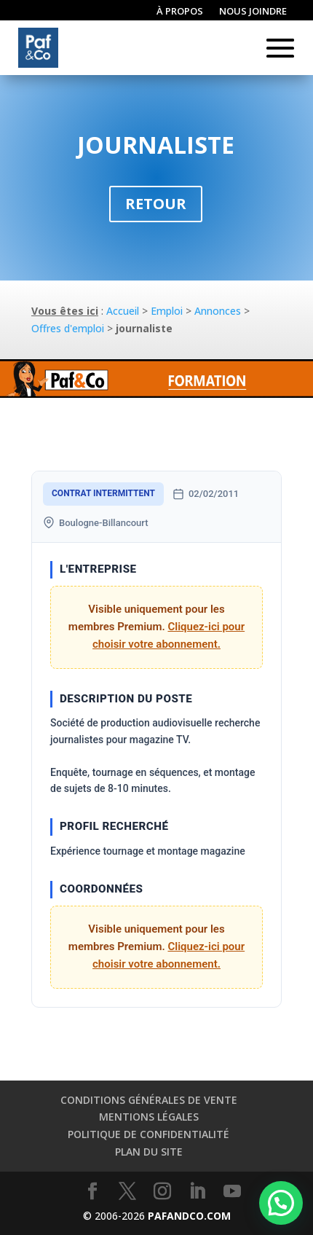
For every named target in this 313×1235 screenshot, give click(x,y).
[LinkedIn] (197, 1192)
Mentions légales (149, 1117)
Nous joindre (253, 11)
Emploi (167, 311)
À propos (179, 11)
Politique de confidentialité (148, 1134)
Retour (155, 203)
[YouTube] (232, 1192)
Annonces (217, 311)
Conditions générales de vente (148, 1100)
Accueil (122, 311)
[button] (281, 1203)
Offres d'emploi (67, 328)
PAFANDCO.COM (189, 1216)
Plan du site (149, 1151)
